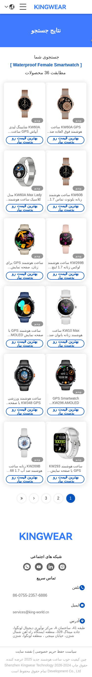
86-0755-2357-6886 (30, 595)
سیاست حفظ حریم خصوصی (56, 651)
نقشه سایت (23, 651)
